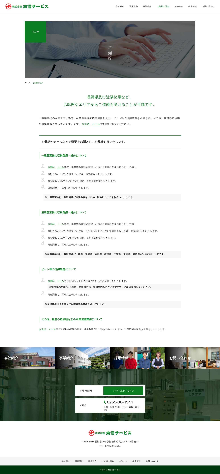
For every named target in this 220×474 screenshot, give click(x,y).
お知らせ (179, 6)
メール (96, 123)
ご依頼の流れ (163, 6)
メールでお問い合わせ (123, 391)
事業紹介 (147, 6)
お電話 (85, 123)
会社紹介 (120, 6)
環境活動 (133, 6)
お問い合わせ (208, 6)
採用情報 (192, 6)
